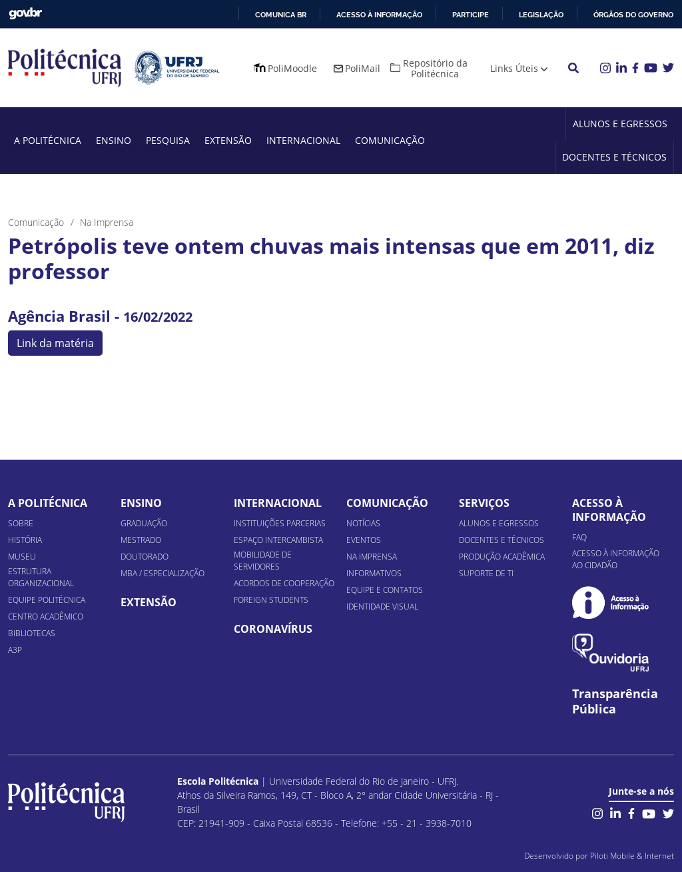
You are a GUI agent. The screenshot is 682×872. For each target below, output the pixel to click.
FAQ (579, 537)
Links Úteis (514, 68)
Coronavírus (273, 629)
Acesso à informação (379, 14)
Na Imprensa (371, 556)
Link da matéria (55, 343)
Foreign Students (271, 600)
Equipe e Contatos (384, 590)
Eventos (363, 540)
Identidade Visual (382, 606)
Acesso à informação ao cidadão (615, 559)
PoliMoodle (292, 68)
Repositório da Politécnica (435, 68)
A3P (15, 649)
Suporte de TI (486, 573)
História (25, 540)
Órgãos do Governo (633, 14)
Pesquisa (168, 140)
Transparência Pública (615, 701)
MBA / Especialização (162, 573)
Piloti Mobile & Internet (632, 855)
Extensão (228, 140)
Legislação (541, 14)
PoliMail (362, 68)
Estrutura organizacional (41, 577)
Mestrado (141, 540)
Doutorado (145, 556)
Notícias (363, 523)
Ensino (113, 140)
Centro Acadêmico (45, 616)
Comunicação (390, 140)
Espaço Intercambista (278, 540)
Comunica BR (280, 14)
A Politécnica (47, 140)
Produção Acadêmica (502, 556)
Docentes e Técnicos (614, 157)
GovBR (25, 13)
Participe (470, 14)
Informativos (374, 573)
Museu (22, 556)
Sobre (20, 523)
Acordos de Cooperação (284, 583)
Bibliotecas (31, 633)
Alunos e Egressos (620, 123)
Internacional (303, 140)
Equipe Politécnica (46, 600)
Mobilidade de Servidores (263, 560)
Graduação (144, 523)
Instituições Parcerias (280, 523)
